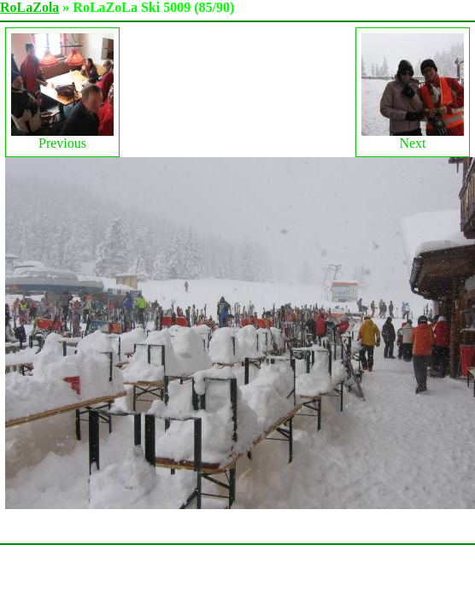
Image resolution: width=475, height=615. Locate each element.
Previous (62, 91)
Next (412, 91)
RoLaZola (29, 7)
